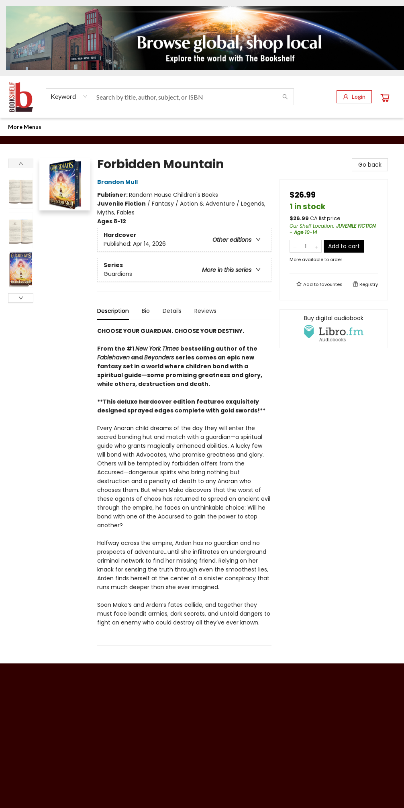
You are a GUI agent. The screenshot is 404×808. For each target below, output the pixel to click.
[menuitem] (16, 127)
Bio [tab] (146, 311)
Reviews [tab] (205, 311)
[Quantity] (305, 246)
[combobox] (69, 96)
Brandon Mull (118, 182)
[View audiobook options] (334, 328)
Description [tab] (113, 311)
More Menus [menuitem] (353, 126)
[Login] (354, 96)
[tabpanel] (184, 486)
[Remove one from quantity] (295, 246)
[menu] (202, 127)
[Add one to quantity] (316, 246)
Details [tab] (172, 311)
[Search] (285, 97)
